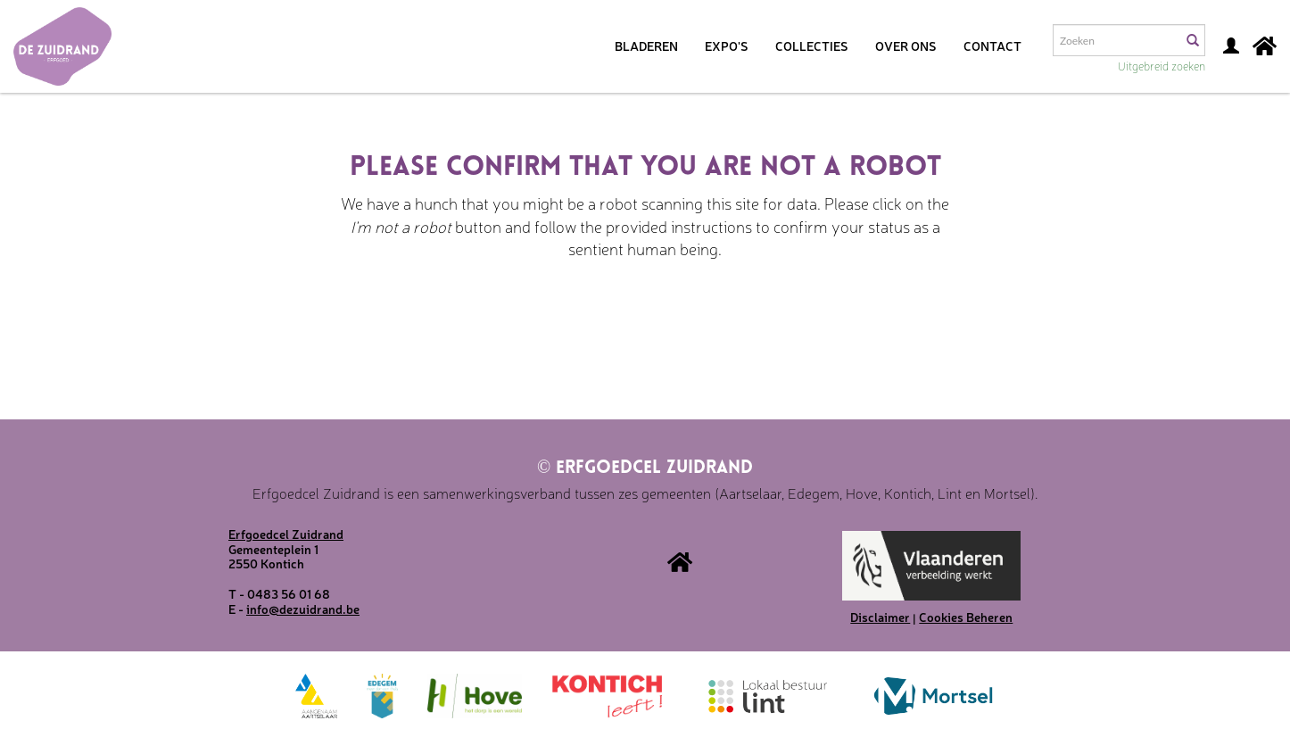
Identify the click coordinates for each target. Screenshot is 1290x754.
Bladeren (646, 45)
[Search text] (1116, 40)
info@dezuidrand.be (303, 609)
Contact (992, 45)
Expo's (726, 45)
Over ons (906, 45)
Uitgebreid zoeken (1161, 65)
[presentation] (619, 317)
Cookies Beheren (966, 617)
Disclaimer (880, 617)
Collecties (811, 45)
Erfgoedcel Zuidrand (645, 468)
